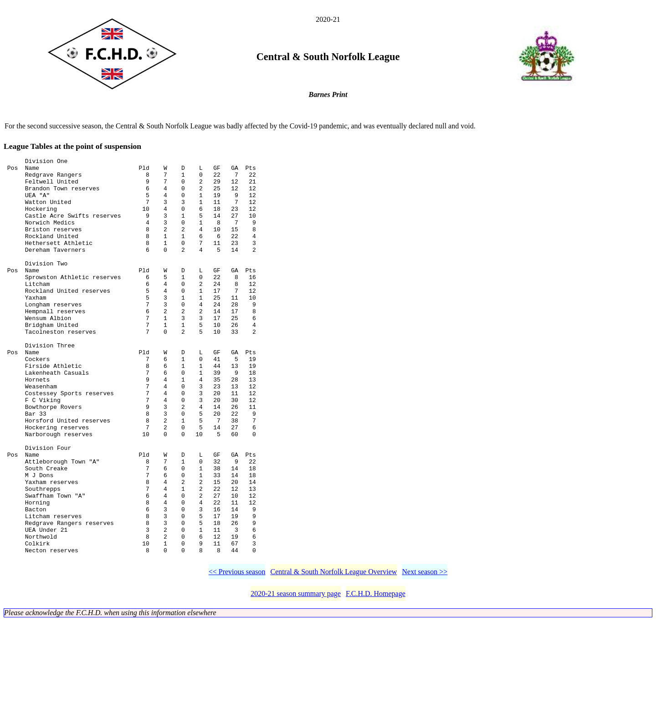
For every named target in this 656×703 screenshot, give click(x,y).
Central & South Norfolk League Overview (334, 653)
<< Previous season (237, 653)
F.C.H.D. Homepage (375, 675)
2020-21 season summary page (296, 675)
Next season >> (424, 653)
